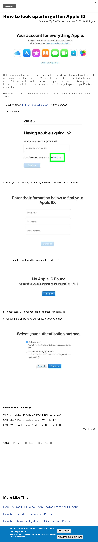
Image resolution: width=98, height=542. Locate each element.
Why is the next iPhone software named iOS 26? (32, 414)
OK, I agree (64, 530)
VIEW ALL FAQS (89, 429)
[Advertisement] (49, 470)
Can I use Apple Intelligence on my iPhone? (29, 419)
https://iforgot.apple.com (35, 104)
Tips (13, 442)
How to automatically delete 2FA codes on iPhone (37, 521)
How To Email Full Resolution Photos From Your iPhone (41, 507)
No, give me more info (70, 537)
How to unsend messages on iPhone (28, 514)
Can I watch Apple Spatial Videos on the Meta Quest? (35, 424)
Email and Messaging (40, 442)
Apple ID (22, 442)
